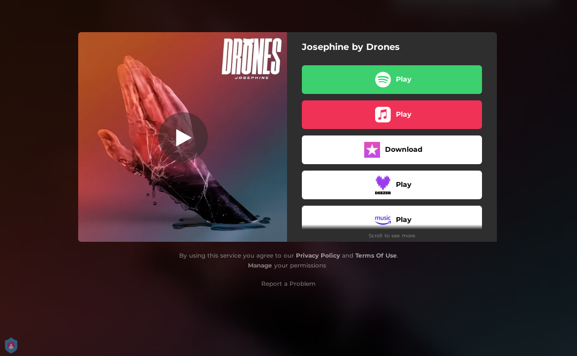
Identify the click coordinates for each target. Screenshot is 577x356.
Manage (260, 265)
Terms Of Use (376, 255)
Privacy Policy (318, 255)
